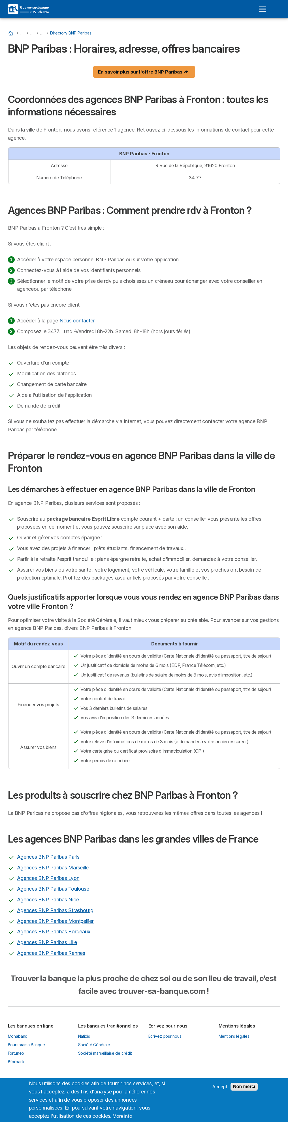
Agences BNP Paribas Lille (47, 942)
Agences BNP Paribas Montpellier (55, 921)
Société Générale (94, 1044)
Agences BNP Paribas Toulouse (53, 889)
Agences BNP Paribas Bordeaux (53, 931)
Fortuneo (16, 1053)
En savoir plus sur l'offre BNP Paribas (143, 72)
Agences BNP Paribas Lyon (48, 878)
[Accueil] (11, 33)
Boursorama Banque (26, 1044)
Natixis (84, 1036)
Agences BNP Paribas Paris (48, 857)
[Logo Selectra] (28, 9)
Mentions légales (234, 1036)
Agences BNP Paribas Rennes (51, 953)
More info (122, 1119)
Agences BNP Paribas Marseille (53, 868)
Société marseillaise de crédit (105, 1053)
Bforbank (16, 1061)
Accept (219, 1089)
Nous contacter (77, 321)
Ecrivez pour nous (165, 1036)
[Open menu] (262, 9)
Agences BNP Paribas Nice (48, 900)
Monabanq (18, 1036)
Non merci (244, 1089)
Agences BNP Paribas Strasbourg (55, 910)
